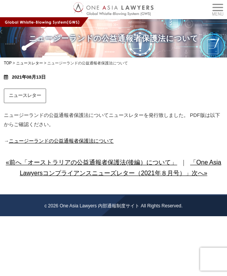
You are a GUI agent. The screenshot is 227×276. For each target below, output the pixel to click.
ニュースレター (25, 95)
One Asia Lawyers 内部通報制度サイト (99, 206)
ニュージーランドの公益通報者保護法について (61, 141)
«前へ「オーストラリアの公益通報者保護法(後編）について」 (91, 162)
